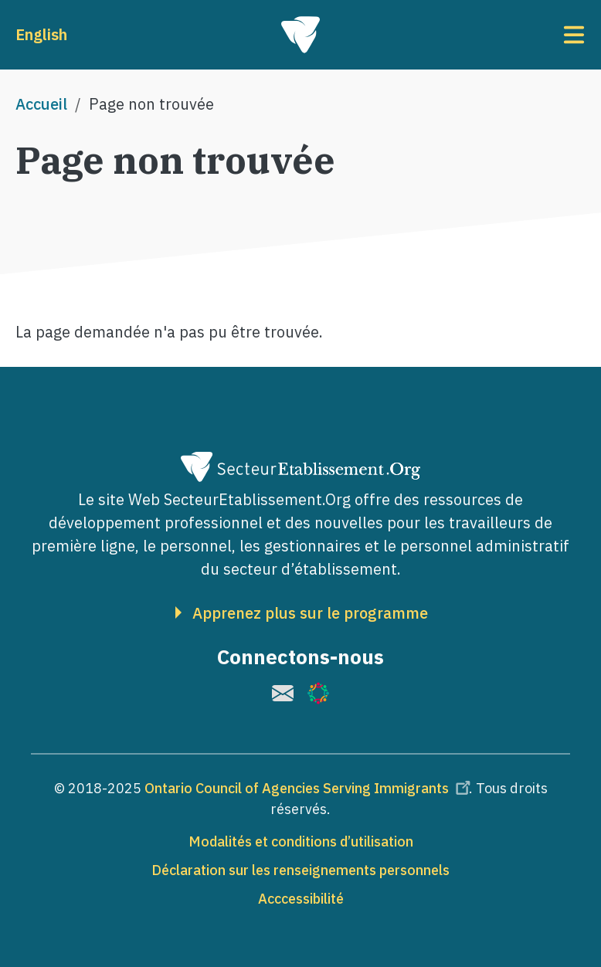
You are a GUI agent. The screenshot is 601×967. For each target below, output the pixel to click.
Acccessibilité (301, 899)
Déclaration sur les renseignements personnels (300, 870)
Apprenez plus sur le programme (310, 613)
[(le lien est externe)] (283, 693)
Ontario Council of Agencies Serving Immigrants (309, 788)
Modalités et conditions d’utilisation (300, 841)
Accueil (41, 103)
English (41, 34)
